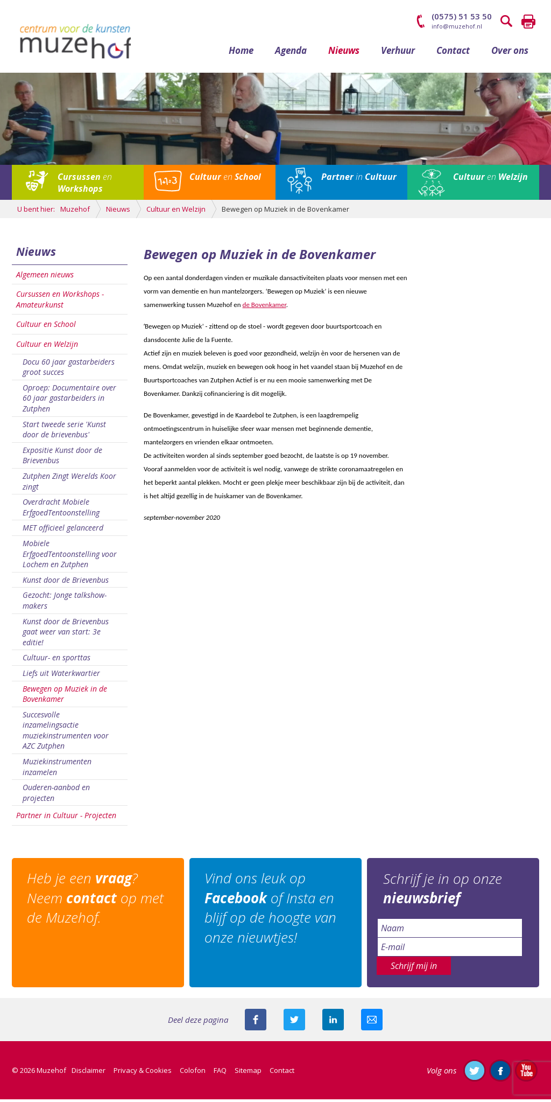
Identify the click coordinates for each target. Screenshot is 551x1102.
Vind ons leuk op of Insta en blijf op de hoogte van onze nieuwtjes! (271, 910)
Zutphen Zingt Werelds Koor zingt (69, 483)
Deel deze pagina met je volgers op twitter (294, 1022)
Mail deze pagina (372, 1022)
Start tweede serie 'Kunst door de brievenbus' (64, 431)
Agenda (291, 52)
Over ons (509, 52)
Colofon (193, 1073)
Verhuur (398, 52)
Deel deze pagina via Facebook (255, 1022)
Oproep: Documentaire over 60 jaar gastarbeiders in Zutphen (69, 400)
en (85, 185)
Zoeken (507, 21)
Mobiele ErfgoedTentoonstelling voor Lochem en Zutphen (70, 556)
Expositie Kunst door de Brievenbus (62, 457)
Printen (528, 21)
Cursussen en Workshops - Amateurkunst (60, 301)
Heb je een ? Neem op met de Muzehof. (96, 900)
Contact (453, 52)
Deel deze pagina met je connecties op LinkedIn (333, 1022)
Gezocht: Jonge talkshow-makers (65, 602)
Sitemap (248, 1073)
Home (241, 52)
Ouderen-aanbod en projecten (56, 795)
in (359, 179)
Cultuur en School (46, 327)
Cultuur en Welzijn (47, 346)
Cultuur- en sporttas (56, 660)
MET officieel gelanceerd (63, 530)
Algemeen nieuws (45, 276)
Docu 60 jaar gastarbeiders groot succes (69, 369)
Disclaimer (88, 1073)
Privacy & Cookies (143, 1073)
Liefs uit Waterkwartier (61, 675)
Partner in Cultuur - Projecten (66, 818)
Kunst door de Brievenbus (66, 582)
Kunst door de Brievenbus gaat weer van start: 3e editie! (66, 634)
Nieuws (343, 52)
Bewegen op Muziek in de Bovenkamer (65, 696)
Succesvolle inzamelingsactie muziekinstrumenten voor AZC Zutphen (66, 733)
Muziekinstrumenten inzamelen (57, 769)
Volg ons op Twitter (475, 1073)
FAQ (220, 1073)
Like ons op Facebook (500, 1073)
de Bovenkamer (264, 307)
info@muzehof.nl (457, 26)
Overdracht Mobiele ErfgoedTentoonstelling (61, 509)
